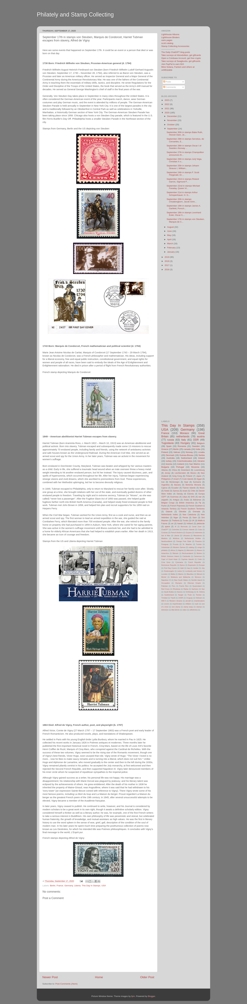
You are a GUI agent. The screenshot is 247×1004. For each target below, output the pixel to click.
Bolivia (199, 553)
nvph (196, 604)
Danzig (180, 494)
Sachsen (195, 589)
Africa (173, 550)
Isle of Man (165, 535)
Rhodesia (176, 589)
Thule (189, 595)
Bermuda (184, 526)
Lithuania (186, 535)
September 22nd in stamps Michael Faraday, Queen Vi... (183, 187)
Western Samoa (179, 547)
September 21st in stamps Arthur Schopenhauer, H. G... (182, 193)
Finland (189, 476)
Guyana (189, 532)
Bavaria (177, 485)
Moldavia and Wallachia (180, 577)
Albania (164, 470)
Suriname (197, 482)
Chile (193, 491)
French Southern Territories (193, 509)
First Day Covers (170, 568)
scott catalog (167, 43)
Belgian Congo (168, 503)
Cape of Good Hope (169, 559)
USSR (180, 598)
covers (166, 604)
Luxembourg (199, 470)
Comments (169, 87)
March (170, 243)
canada (187, 449)
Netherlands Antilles (193, 538)
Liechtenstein (180, 473)
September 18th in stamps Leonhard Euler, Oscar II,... (184, 213)
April (169, 239)
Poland (164, 452)
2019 (167, 257)
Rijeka (186, 589)
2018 (167, 261)
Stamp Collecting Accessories (175, 46)
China (174, 470)
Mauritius (190, 574)
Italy (183, 439)
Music (202, 488)
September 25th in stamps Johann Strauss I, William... (183, 166)
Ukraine (201, 461)
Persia (185, 517)
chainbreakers (199, 601)
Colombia (175, 529)
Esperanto (192, 565)
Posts (167, 82)
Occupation (165, 583)
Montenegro (174, 482)
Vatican (176, 452)
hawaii (180, 523)
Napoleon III (166, 580)
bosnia (169, 464)
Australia (170, 458)
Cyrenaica (179, 562)
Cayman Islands (187, 559)
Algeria (181, 550)
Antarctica (165, 553)
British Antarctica (186, 503)
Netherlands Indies (169, 514)
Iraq (188, 568)
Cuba (200, 529)
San (203, 589)
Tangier (180, 595)
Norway (189, 452)
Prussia (175, 544)
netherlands (183, 436)
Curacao (164, 532)
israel (185, 491)
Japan (198, 476)
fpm (133, 996)
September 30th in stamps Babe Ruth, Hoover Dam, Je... (185, 133)
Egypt (199, 479)
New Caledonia (189, 514)
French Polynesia (177, 506)
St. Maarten (187, 544)
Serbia (201, 455)
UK (193, 520)
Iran (163, 482)
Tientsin (198, 595)
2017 (167, 265)
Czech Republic (194, 562)
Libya (184, 497)
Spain (169, 446)
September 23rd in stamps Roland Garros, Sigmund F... (183, 180)
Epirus (182, 565)
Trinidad (164, 598)
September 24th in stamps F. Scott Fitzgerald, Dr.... (183, 173)
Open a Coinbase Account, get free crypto (181, 58)
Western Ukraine (175, 601)
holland (190, 523)
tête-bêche (175, 610)
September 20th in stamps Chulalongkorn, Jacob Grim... (182, 200)
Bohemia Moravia (193, 485)
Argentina (165, 485)
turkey (169, 461)
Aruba (186, 500)
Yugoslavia (167, 443)
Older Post (147, 977)
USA (103, 885)
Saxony (180, 592)
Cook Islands (187, 479)
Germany (68, 885)
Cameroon (198, 556)
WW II (163, 601)
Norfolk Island (196, 580)
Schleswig (189, 592)
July (203, 568)
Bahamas (197, 500)
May (169, 235)
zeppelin (164, 500)
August (170, 227)
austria (201, 436)
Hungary (185, 443)
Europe (202, 565)
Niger (175, 517)
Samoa (176, 491)
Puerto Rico (184, 586)
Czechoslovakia (184, 461)
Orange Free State (183, 541)
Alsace (199, 550)
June (169, 231)
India (198, 449)
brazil (176, 479)
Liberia (77, 885)
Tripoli (173, 598)
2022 (167, 104)
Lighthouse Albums (170, 34)
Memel (199, 574)
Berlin (52, 885)
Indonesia (198, 532)
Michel (163, 577)
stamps (199, 607)
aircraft (188, 601)
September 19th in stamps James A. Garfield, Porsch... (184, 207)
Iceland (180, 464)
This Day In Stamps (91, 885)
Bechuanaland (187, 553)
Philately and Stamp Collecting (75, 14)
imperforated (177, 604)
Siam (194, 517)
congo (199, 547)
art (172, 523)
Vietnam (199, 598)
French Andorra (177, 532)
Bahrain (175, 553)
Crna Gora (165, 562)
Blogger (151, 996)
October (171, 124)
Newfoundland (166, 541)
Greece (164, 449)
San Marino (194, 464)
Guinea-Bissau (186, 455)
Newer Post (50, 977)
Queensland (197, 586)
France (60, 885)
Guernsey (174, 497)
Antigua (176, 500)
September (172, 128)
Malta (173, 574)
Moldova (176, 538)
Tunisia (198, 544)
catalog (191, 547)
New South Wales (181, 580)
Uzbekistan (165, 547)
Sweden (196, 446)
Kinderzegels (169, 571)
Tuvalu (185, 520)
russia (170, 439)
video (184, 610)
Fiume (164, 506)
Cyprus (164, 488)
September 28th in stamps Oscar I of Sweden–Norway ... (184, 146)
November (172, 120)
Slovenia (195, 467)
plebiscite (201, 523)
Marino (180, 574)
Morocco (198, 577)
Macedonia (197, 535)
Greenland (185, 470)
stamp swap (188, 607)
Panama (198, 541)
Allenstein (190, 550)
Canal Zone (196, 526)
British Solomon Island (170, 556)
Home (99, 977)
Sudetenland (169, 595)
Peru (173, 586)
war (200, 497)
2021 (167, 108)
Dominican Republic (169, 565)
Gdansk (169, 511)
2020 (167, 112)
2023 (167, 100)
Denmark (170, 455)
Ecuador (174, 488)
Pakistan (164, 586)
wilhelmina (193, 610)
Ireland (201, 458)
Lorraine (164, 574)
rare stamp (176, 607)
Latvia (179, 571)
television (164, 610)
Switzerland (186, 458)
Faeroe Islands (189, 488)
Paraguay (165, 544)
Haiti (182, 568)
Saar (186, 482)
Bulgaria (165, 467)
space (167, 526)
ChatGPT (164, 529)
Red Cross (165, 589)
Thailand (175, 520)
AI (175, 526)
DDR (196, 439)
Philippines (166, 479)
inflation (188, 604)
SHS (193, 497)
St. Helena (201, 592)
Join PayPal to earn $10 (172, 64)
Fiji (200, 503)
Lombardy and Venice (193, 571)
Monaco (184, 433)
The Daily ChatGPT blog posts (175, 52)
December (172, 116)
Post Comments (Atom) (66, 984)
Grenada (196, 511)
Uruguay (189, 598)
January (171, 252)
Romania (182, 446)
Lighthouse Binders (170, 37)
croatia (201, 452)
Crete (200, 559)
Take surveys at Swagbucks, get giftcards (180, 61)
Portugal (180, 467)
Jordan (195, 568)
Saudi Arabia (169, 592)
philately (164, 550)
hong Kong (177, 476)
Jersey (167, 473)
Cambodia (186, 556)
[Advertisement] (97, 24)
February (171, 247)
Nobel (166, 491)
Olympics (178, 583)
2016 (167, 269)
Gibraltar (182, 511)
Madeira (164, 538)
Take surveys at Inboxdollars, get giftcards (181, 55)
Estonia (190, 494)
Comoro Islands (188, 529)
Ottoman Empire (194, 583)
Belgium (201, 443)
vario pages (166, 40)
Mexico (193, 473)
